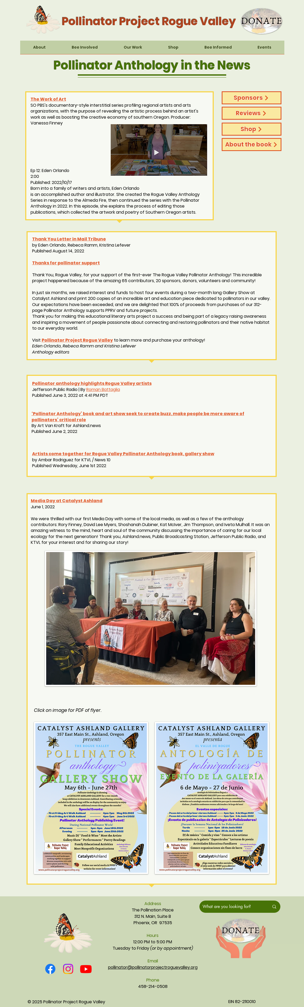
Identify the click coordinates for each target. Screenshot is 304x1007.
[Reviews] (251, 113)
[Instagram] (68, 969)
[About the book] (251, 144)
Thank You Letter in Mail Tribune (69, 239)
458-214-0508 (153, 986)
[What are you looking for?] (232, 907)
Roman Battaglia (103, 389)
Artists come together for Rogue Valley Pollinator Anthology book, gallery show (123, 454)
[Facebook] (50, 969)
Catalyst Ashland (82, 501)
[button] (39, 49)
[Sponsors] (251, 97)
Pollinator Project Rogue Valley (77, 340)
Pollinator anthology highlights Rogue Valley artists (92, 383)
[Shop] (251, 129)
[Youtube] (86, 969)
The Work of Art (48, 99)
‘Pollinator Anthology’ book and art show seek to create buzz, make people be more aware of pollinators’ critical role (138, 417)
